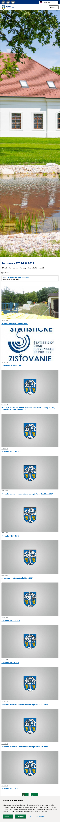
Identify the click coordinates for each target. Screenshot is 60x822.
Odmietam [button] (20, 816)
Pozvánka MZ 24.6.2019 (36, 268)
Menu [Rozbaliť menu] (53, 7)
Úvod (4, 268)
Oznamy (23, 268)
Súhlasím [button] (8, 816)
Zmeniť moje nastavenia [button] (37, 816)
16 (32, 795)
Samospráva (13, 268)
